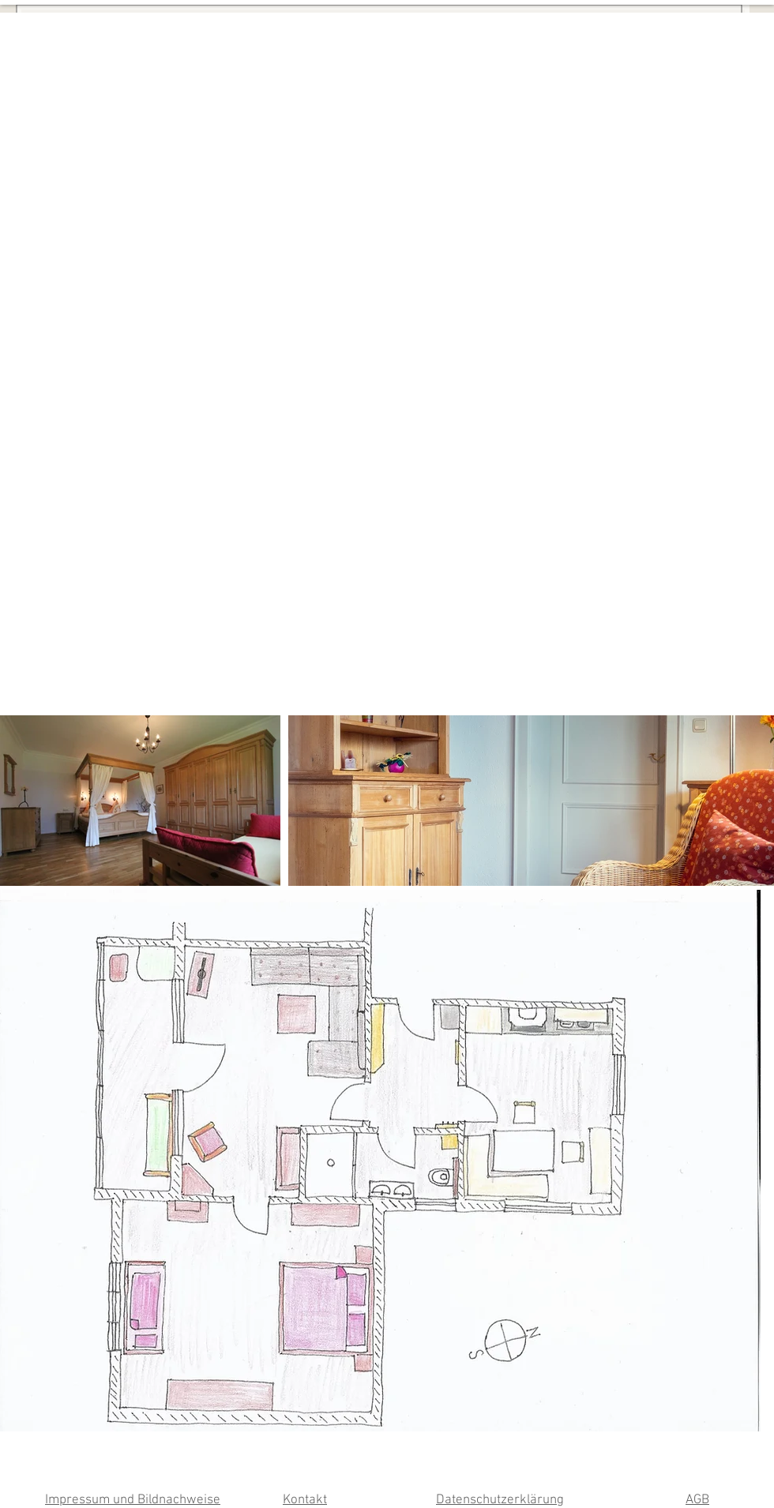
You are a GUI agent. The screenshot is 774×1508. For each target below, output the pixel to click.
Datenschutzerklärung (500, 1500)
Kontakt (305, 1500)
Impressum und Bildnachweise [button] (132, 1500)
